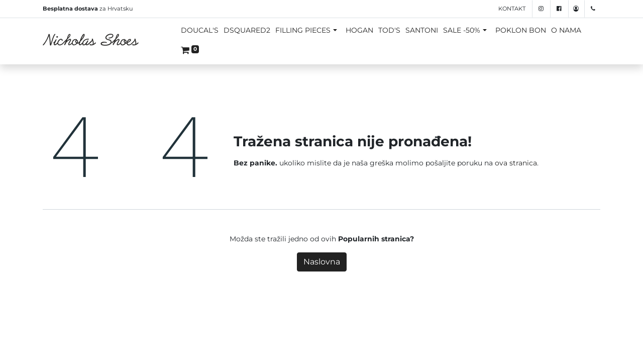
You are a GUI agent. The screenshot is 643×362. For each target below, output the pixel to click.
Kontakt (511, 8)
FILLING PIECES (303, 30)
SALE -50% (461, 30)
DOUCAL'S (200, 30)
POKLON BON (520, 30)
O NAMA (566, 30)
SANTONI (421, 30)
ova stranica (516, 162)
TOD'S (389, 30)
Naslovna (321, 261)
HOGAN (359, 30)
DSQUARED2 (247, 30)
